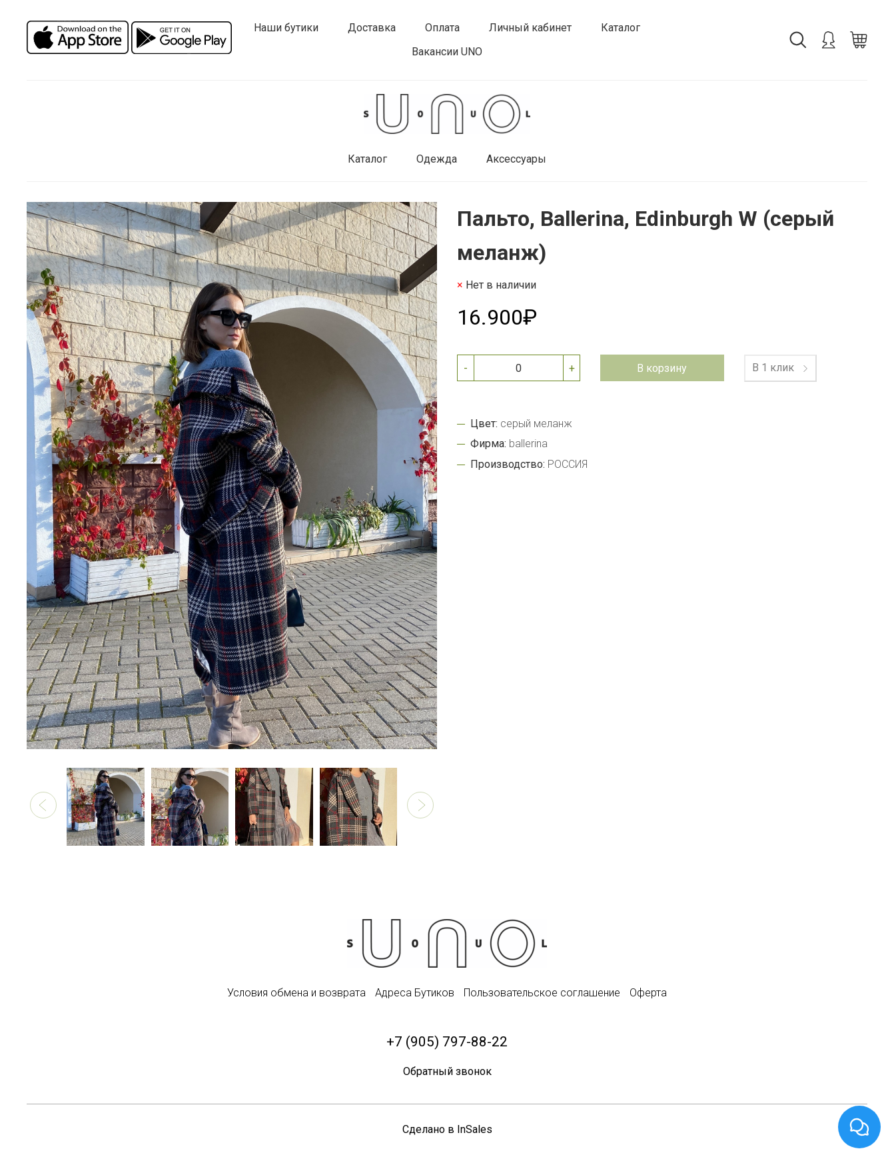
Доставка (372, 27)
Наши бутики (286, 27)
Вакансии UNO (447, 51)
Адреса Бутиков (414, 992)
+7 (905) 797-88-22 (447, 1042)
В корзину (662, 368)
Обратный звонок (447, 1071)
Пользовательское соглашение (542, 992)
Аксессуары (516, 159)
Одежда (436, 159)
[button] (43, 805)
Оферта (648, 992)
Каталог (620, 27)
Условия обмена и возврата (296, 992)
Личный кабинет (530, 27)
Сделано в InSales (447, 1129)
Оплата (442, 27)
